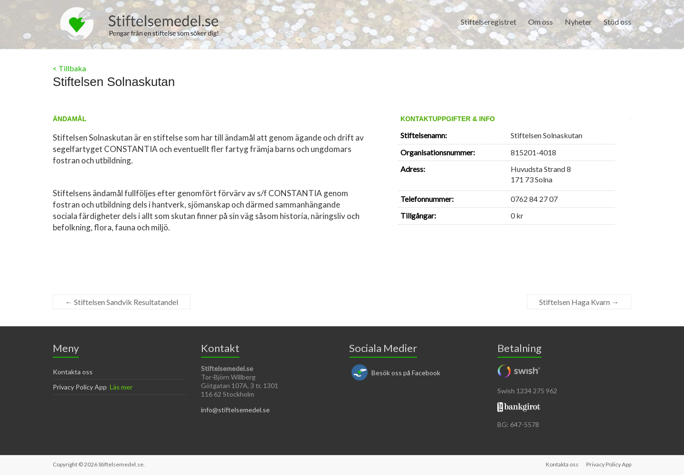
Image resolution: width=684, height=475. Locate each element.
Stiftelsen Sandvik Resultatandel (121, 301)
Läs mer (121, 387)
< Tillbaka (69, 68)
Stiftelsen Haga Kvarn (579, 301)
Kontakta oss (73, 372)
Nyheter (578, 21)
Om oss (540, 21)
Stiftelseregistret (488, 21)
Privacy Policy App (80, 387)
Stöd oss (617, 21)
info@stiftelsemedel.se (235, 410)
